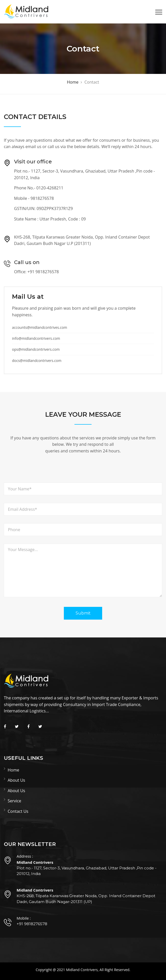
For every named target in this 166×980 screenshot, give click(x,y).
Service (14, 801)
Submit (83, 613)
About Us (16, 780)
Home (13, 770)
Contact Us (18, 811)
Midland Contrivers (82, 969)
